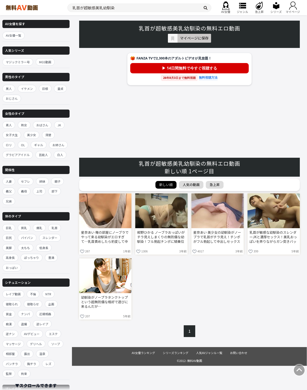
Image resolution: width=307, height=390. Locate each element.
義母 (24, 191)
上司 (39, 191)
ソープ (55, 344)
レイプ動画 (13, 294)
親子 (57, 181)
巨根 (45, 88)
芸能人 (43, 154)
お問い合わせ (238, 353)
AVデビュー (32, 334)
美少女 (31, 135)
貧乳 (24, 228)
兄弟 (9, 201)
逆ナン (10, 334)
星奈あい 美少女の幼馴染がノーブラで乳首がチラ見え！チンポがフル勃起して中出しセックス (217, 237)
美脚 (9, 247)
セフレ (25, 181)
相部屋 (10, 353)
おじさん (12, 98)
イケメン (27, 88)
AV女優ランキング (143, 353)
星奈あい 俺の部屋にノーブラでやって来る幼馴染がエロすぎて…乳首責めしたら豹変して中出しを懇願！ (105, 237)
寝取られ (12, 304)
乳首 (55, 228)
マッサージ (13, 344)
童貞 (60, 88)
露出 (27, 353)
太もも (25, 247)
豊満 (51, 257)
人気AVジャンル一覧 (209, 353)
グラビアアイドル (18, 154)
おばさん (42, 125)
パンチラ (12, 363)
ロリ (9, 145)
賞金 (9, 314)
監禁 (9, 373)
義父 (9, 191)
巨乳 (9, 228)
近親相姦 (45, 314)
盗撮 (24, 324)
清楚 (48, 135)
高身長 (10, 257)
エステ (53, 334)
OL (23, 145)
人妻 (9, 181)
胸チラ (31, 363)
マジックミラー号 (18, 62)
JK (59, 125)
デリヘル (36, 344)
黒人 (9, 88)
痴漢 (9, 324)
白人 (60, 154)
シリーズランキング (176, 353)
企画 (51, 304)
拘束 (24, 373)
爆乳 (39, 228)
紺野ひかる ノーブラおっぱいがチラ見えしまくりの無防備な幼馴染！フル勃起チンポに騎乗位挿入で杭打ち (161, 237)
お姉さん (58, 145)
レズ (48, 363)
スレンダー (50, 237)
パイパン (27, 237)
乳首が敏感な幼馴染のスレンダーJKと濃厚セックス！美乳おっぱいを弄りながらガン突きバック (273, 237)
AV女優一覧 (13, 35)
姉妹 (42, 181)
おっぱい (12, 267)
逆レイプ (42, 324)
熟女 (24, 125)
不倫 (33, 294)
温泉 (42, 353)
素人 (9, 125)
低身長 (43, 247)
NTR (48, 294)
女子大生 (12, 135)
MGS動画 (45, 62)
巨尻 (9, 237)
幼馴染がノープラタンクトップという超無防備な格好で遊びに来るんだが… (104, 302)
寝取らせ (33, 304)
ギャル (38, 145)
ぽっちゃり (31, 257)
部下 (55, 191)
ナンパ (25, 314)
